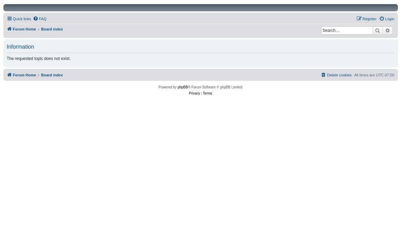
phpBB (183, 87)
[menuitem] (40, 19)
